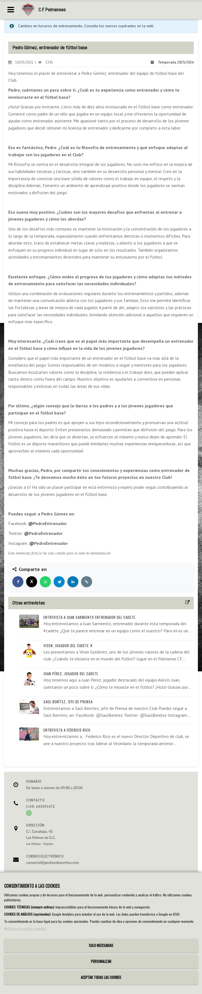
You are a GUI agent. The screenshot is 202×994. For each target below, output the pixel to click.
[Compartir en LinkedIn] (72, 581)
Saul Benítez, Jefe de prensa (68, 701)
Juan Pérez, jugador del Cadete (70, 673)
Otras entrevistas (28, 603)
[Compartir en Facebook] (17, 581)
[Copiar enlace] (86, 581)
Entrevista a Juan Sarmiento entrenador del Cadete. (89, 617)
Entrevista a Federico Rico (66, 730)
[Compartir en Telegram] (59, 581)
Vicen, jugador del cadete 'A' (68, 645)
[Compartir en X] (31, 581)
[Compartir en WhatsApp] (45, 581)
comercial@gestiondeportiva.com (52, 862)
